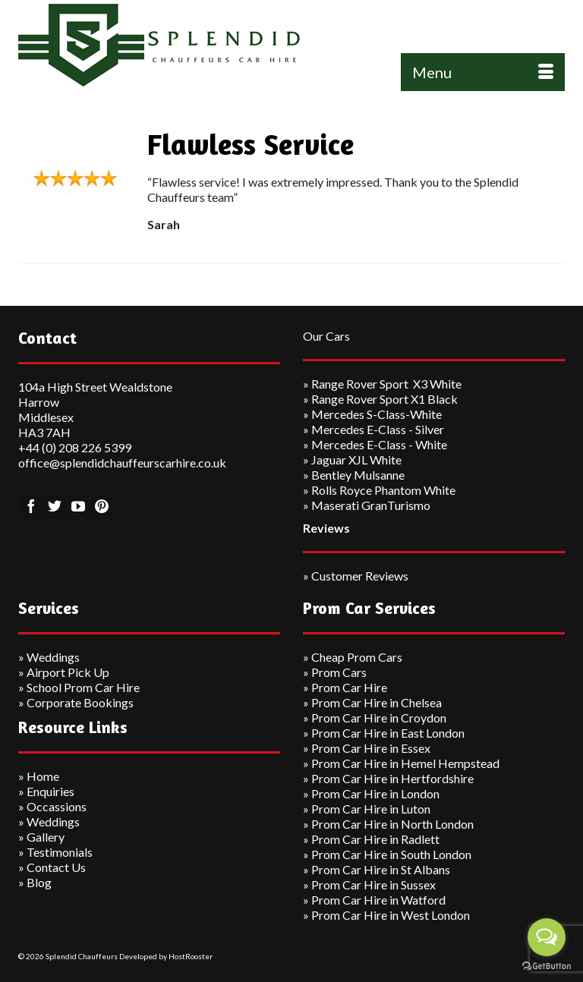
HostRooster (191, 956)
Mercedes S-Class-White (376, 414)
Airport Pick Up (68, 672)
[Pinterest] (101, 505)
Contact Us (56, 867)
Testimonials (60, 852)
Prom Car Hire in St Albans (380, 869)
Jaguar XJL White (356, 459)
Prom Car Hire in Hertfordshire (392, 778)
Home (43, 776)
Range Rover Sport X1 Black (384, 399)
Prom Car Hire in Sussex (373, 884)
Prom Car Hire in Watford (378, 899)
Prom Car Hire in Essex (370, 748)
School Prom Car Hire (83, 687)
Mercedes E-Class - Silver (377, 429)
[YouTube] (78, 505)
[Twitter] (54, 505)
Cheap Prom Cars (356, 657)
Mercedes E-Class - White (379, 444)
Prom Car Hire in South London (391, 854)
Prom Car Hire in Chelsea (376, 702)
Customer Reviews (359, 575)
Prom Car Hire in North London (392, 824)
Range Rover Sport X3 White (386, 383)
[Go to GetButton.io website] (546, 966)
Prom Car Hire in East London (388, 732)
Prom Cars (339, 672)
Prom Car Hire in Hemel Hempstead (405, 763)
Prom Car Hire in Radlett (375, 839)
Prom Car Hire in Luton (370, 808)
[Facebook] (31, 505)
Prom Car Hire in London (375, 793)
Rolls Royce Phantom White (383, 490)
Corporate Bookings (80, 702)
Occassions (57, 806)
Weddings (53, 657)
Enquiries (50, 791)
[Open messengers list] (547, 937)
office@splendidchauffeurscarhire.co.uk (122, 462)
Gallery (46, 836)
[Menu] (483, 72)
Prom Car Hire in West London (390, 915)
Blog (39, 882)
